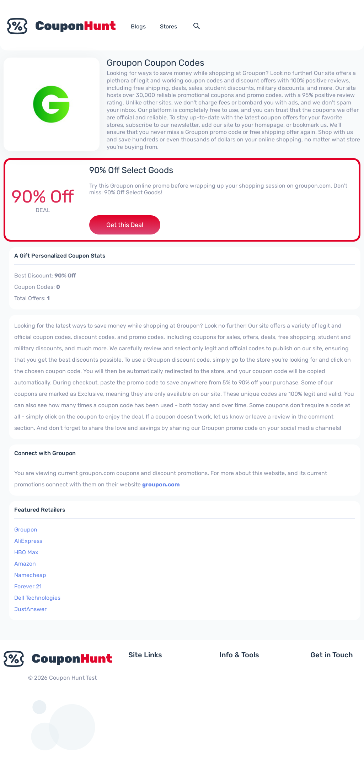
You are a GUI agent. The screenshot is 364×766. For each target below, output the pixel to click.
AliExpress (28, 541)
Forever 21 (28, 586)
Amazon (25, 563)
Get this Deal (124, 225)
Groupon (25, 529)
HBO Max (26, 552)
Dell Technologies (37, 597)
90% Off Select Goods (131, 170)
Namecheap (30, 575)
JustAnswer (30, 609)
